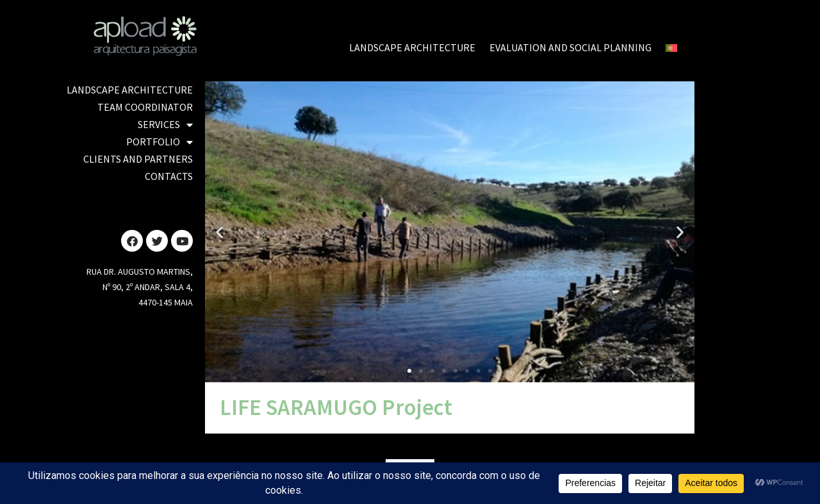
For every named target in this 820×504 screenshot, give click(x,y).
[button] (219, 232)
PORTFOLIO (159, 141)
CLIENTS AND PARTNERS (138, 158)
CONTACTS (169, 176)
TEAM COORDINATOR (145, 107)
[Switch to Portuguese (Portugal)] (671, 47)
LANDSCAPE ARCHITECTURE (412, 47)
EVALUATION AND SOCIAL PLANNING (570, 47)
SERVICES (165, 124)
